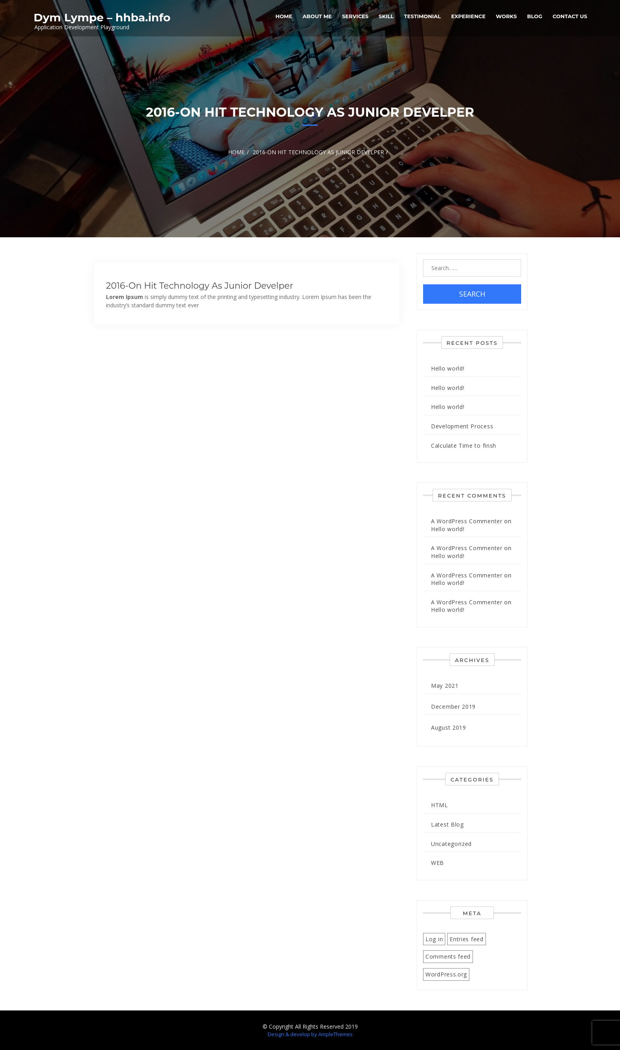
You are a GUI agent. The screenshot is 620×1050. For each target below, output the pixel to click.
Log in (434, 939)
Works (506, 16)
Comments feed (448, 956)
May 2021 (445, 685)
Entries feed (466, 939)
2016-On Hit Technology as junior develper (199, 285)
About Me (317, 16)
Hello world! (447, 368)
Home (284, 16)
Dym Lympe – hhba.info (102, 17)
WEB (437, 862)
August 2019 (448, 727)
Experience (468, 16)
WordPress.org (446, 974)
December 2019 (453, 706)
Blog (534, 16)
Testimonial (422, 16)
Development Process (462, 426)
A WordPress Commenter (467, 521)
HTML (439, 805)
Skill (386, 16)
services (355, 16)
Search (472, 294)
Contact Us (570, 16)
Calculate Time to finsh (463, 445)
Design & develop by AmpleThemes (310, 1034)
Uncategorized (451, 844)
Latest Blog (447, 824)
